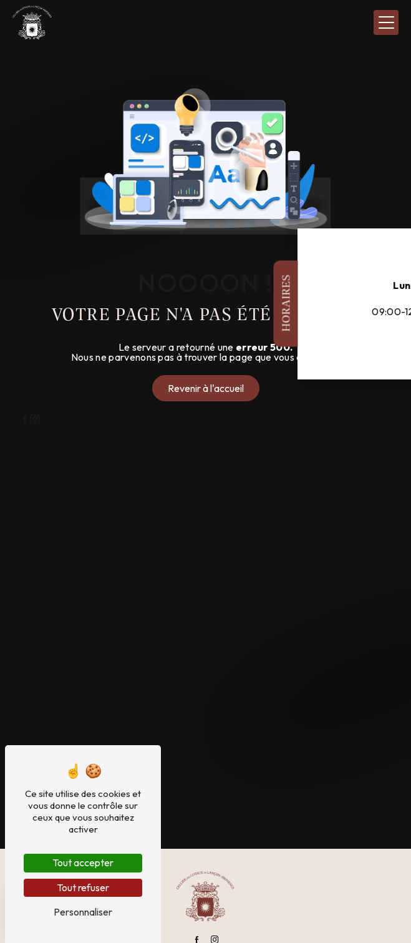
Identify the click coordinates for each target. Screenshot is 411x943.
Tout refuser (83, 887)
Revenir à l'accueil (206, 388)
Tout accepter (83, 862)
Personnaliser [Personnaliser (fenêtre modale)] (83, 912)
